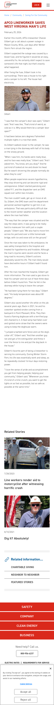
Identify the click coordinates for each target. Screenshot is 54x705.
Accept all (25, 692)
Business (27, 635)
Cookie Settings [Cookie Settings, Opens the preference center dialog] (26, 684)
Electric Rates (12, 662)
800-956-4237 (27, 653)
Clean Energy (27, 626)
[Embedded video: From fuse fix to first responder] (28, 402)
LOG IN (36, 5)
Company (27, 616)
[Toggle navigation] (48, 5)
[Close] (50, 668)
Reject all (25, 699)
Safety (27, 607)
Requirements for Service (36, 662)
